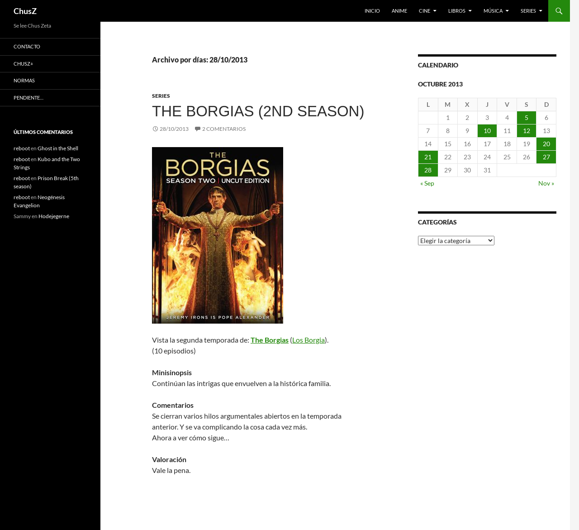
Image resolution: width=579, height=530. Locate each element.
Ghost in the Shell (58, 148)
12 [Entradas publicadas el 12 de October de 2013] (526, 130)
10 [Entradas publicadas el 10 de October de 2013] (487, 130)
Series (528, 11)
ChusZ (25, 11)
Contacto (27, 46)
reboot (22, 148)
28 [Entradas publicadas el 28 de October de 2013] (428, 170)
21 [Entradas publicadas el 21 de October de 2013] (428, 157)
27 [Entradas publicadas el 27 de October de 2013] (546, 157)
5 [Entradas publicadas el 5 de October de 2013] (526, 117)
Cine (424, 11)
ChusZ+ (23, 64)
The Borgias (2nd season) (258, 111)
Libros (456, 11)
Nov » (546, 183)
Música (493, 11)
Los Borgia (308, 339)
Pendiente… (28, 97)
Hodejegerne (53, 216)
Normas (24, 80)
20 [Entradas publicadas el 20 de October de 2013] (546, 144)
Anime (399, 11)
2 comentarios (224, 128)
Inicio (372, 11)
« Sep (427, 183)
